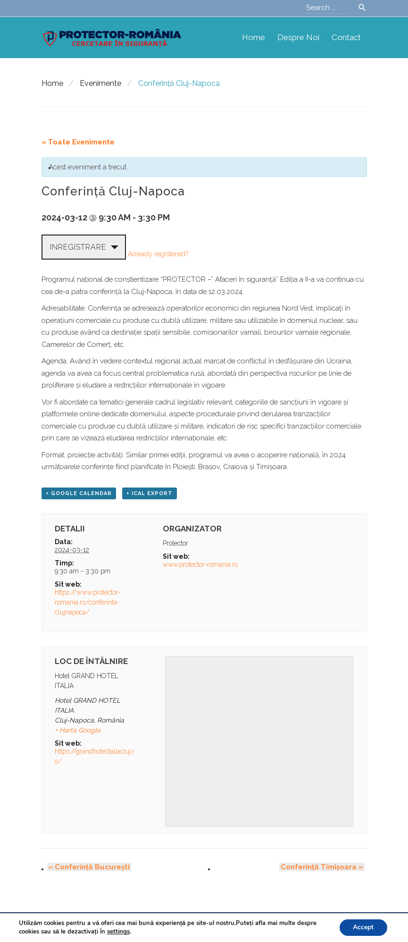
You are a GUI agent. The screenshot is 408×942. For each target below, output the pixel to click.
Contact (346, 37)
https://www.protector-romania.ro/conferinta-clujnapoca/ (88, 602)
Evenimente (100, 83)
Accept (362, 927)
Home (253, 37)
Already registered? (158, 253)
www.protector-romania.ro (200, 565)
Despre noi (298, 37)
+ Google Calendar (79, 494)
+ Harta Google (77, 730)
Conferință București (88, 867)
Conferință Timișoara (323, 867)
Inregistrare (78, 247)
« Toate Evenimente (78, 142)
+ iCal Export (149, 494)
